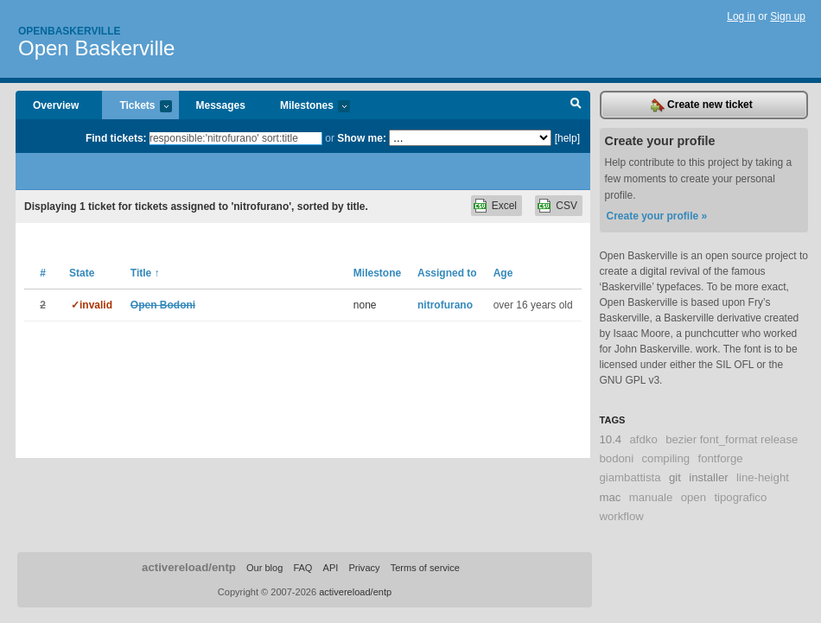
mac (610, 497)
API (331, 568)
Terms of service (425, 568)
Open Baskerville (96, 48)
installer (708, 477)
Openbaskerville (69, 31)
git (675, 477)
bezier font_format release (731, 439)
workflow (622, 516)
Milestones (306, 106)
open (693, 497)
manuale (651, 497)
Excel (504, 206)
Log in (741, 16)
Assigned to (447, 273)
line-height (762, 477)
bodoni (617, 458)
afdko (644, 439)
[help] (567, 138)
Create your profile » (657, 216)
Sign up (787, 16)
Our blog (264, 568)
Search (576, 105)
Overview (56, 105)
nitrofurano (445, 305)
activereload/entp (189, 567)
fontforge (720, 458)
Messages (220, 105)
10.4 (611, 439)
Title (145, 273)
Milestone (377, 273)
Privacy (363, 568)
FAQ (302, 568)
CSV (566, 206)
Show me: (361, 138)
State (81, 273)
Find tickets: (116, 138)
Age (503, 273)
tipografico (740, 497)
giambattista (630, 477)
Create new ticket (702, 105)
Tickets (136, 106)
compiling (665, 458)
